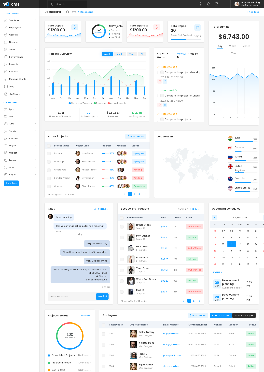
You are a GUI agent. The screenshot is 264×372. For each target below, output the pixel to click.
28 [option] (231, 231)
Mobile (140, 290)
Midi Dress (142, 246)
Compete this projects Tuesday (178, 121)
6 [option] (248, 237)
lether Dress (143, 225)
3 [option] (223, 237)
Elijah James (146, 364)
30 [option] (248, 231)
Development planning (230, 282)
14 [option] (256, 244)
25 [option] (231, 257)
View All (181, 53)
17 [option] (223, 250)
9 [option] (215, 244)
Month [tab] (120, 54)
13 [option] (248, 244)
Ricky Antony (146, 332)
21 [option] (256, 250)
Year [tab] (131, 54)
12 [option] (240, 244)
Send (102, 296)
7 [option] (256, 237)
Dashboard (86, 11)
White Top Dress (146, 279)
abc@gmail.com (172, 344)
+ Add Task (253, 11)
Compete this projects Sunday (182, 95)
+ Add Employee (221, 315)
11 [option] (231, 244)
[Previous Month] (214, 217)
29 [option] (239, 231)
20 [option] (248, 250)
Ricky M (143, 353)
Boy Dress (142, 257)
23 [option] (215, 257)
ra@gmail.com (171, 333)
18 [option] (232, 250)
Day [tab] (220, 46)
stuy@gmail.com (172, 366)
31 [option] (256, 231)
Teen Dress (143, 268)
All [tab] (142, 54)
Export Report (136, 136)
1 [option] (231, 263)
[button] (200, 4)
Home (71, 11)
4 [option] (231, 237)
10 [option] (223, 244)
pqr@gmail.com (172, 355)
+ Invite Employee (244, 315)
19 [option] (240, 250)
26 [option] (215, 231)
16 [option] (215, 250)
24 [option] (223, 257)
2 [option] (215, 237)
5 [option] (239, 237)
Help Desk (11, 183)
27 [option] (223, 231)
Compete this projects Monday (183, 72)
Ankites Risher (147, 343)
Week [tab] (107, 54)
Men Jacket (143, 235)
